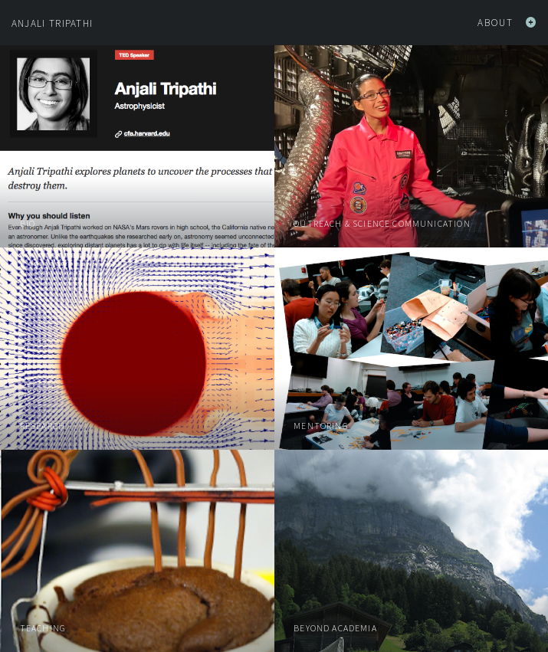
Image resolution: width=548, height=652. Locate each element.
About (507, 22)
